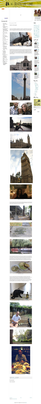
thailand (36, 35)
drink (35, 28)
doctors (34, 28)
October (36, 83)
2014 (35, 94)
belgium (35, 26)
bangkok (37, 25)
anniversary (35, 25)
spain (36, 34)
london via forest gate (36, 85)
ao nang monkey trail (38, 73)
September (36, 84)
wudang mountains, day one (38, 50)
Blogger (26, 402)
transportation (38, 36)
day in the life (35, 27)
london (38, 31)
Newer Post (11, 397)
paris (34, 33)
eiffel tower (35, 29)
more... (2, 19)
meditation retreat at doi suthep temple (38, 66)
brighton (38, 26)
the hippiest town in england (38, 43)
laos (36, 31)
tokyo (38, 35)
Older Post (31, 397)
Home (21, 397)
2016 (35, 82)
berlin (37, 26)
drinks (37, 28)
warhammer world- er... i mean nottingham (37, 87)
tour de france (35, 36)
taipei (34, 35)
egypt (38, 28)
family (38, 29)
